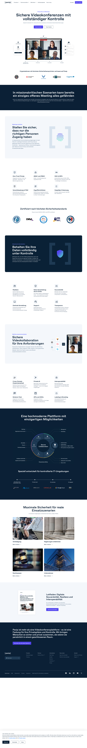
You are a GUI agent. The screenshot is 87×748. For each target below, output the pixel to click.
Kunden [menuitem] (50, 657)
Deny (22, 742)
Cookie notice (12, 738)
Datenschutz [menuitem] (17, 673)
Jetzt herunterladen (52, 609)
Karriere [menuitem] (51, 659)
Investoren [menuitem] (51, 661)
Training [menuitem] (27, 657)
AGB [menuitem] (12, 673)
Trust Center (49, 27)
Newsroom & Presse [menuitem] (78, 655)
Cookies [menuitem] (22, 673)
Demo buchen (38, 27)
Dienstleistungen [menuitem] (29, 655)
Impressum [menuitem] (28, 673)
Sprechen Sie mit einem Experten (22, 643)
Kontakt (72, 2)
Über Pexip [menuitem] (51, 655)
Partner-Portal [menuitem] (41, 655)
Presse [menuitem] (50, 663)
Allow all (6, 742)
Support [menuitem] (75, 657)
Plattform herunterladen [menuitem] (64, 657)
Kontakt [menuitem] (75, 653)
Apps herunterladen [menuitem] (63, 655)
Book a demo (78, 2)
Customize (14, 742)
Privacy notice (22, 738)
